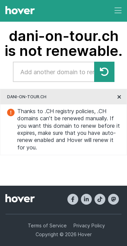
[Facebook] (72, 199)
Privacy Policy (89, 225)
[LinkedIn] (86, 199)
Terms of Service (47, 225)
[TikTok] (99, 199)
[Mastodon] (113, 199)
